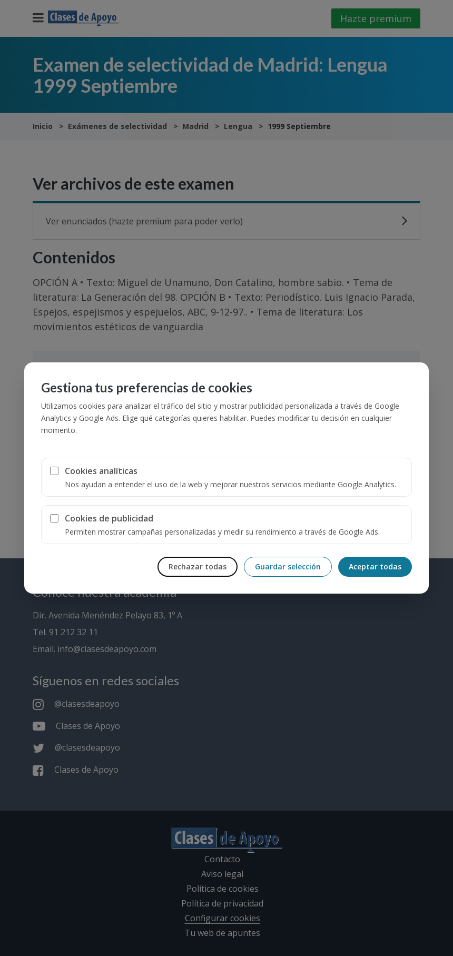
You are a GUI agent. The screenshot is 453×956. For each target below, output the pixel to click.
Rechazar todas (197, 566)
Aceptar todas (375, 566)
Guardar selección (288, 566)
